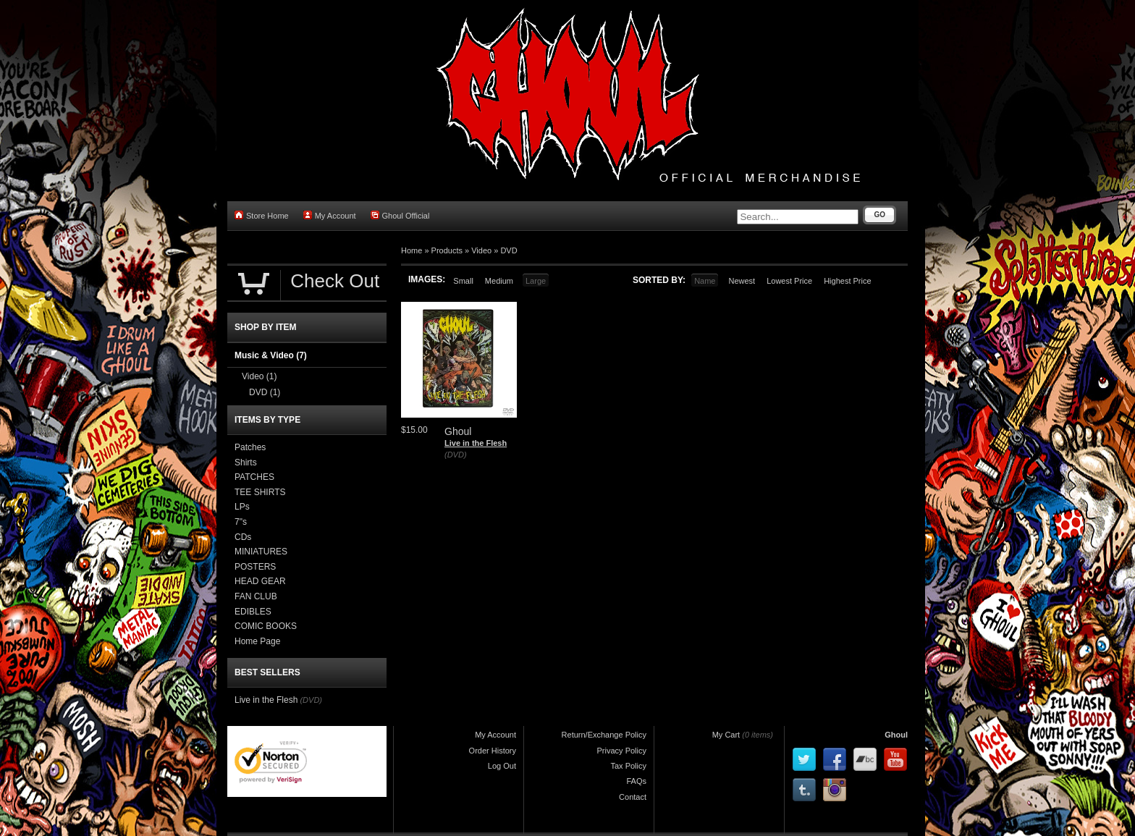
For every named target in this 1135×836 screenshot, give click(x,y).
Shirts (246, 462)
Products (447, 250)
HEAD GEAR (260, 581)
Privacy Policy (621, 750)
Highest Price (847, 280)
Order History (492, 750)
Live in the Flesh (475, 443)
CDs (243, 537)
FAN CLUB (256, 596)
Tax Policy (628, 765)
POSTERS (255, 567)
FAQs (636, 781)
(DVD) (455, 454)
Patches (250, 447)
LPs (242, 507)
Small (463, 280)
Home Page (257, 641)
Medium (499, 280)
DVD (508, 250)
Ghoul (896, 734)
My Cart (726, 734)
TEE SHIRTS (260, 492)
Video (481, 250)
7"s (241, 522)
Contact (632, 797)
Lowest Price (789, 280)
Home (411, 250)
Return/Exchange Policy (604, 734)
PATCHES (254, 477)
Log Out (502, 765)
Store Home (262, 215)
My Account (329, 215)
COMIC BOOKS (266, 626)
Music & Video (271, 355)
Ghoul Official (400, 215)
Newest (741, 280)
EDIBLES (253, 612)
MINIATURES (261, 551)
